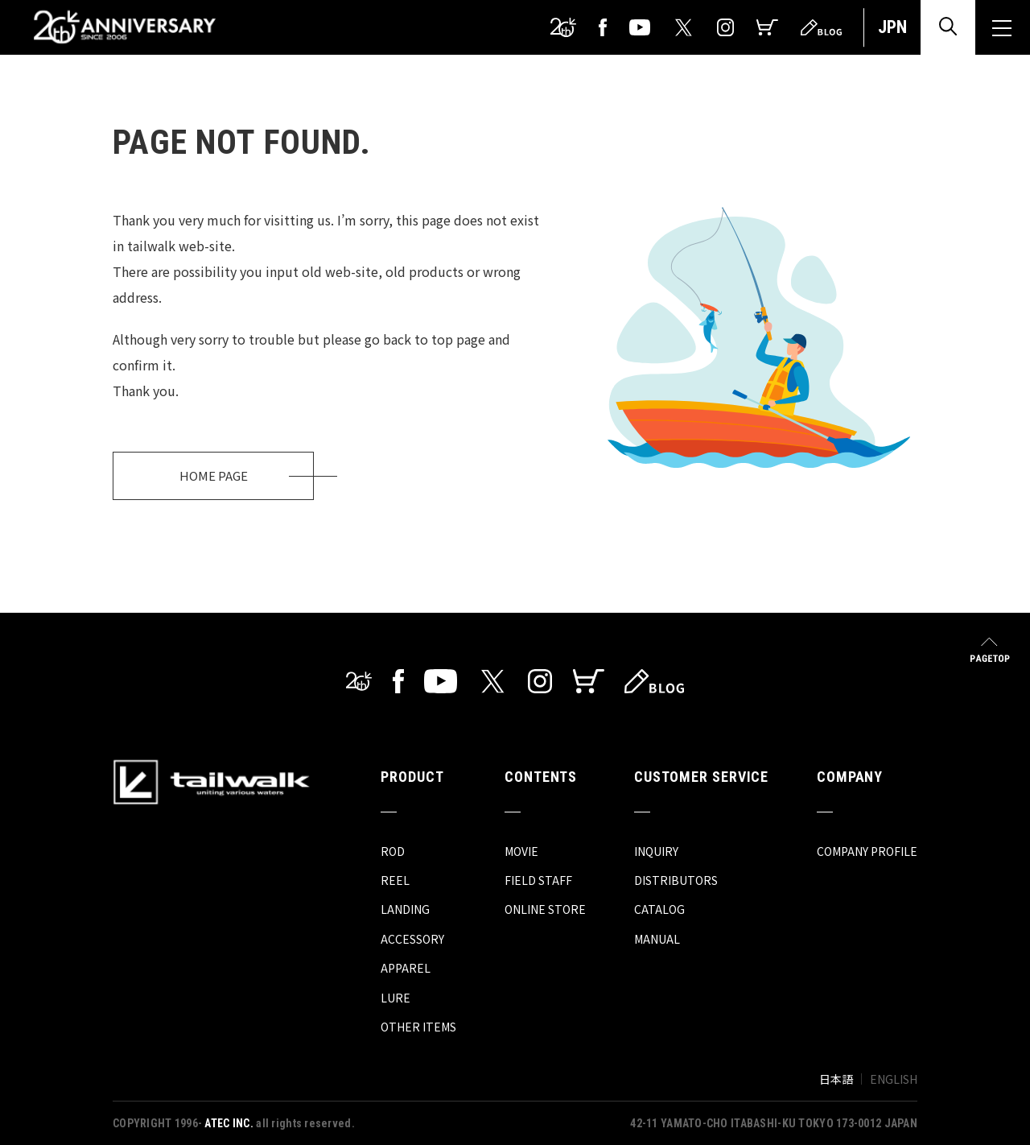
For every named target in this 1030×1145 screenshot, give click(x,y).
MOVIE (521, 851)
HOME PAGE (213, 475)
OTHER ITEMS (418, 1027)
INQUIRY (656, 851)
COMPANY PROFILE (867, 851)
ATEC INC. (228, 1123)
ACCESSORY (412, 939)
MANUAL (657, 939)
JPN (892, 27)
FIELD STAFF (538, 880)
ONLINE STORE (545, 909)
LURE (395, 998)
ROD (393, 851)
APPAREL (406, 968)
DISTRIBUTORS (676, 880)
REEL (395, 880)
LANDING (405, 909)
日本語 (836, 1079)
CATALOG (659, 909)
